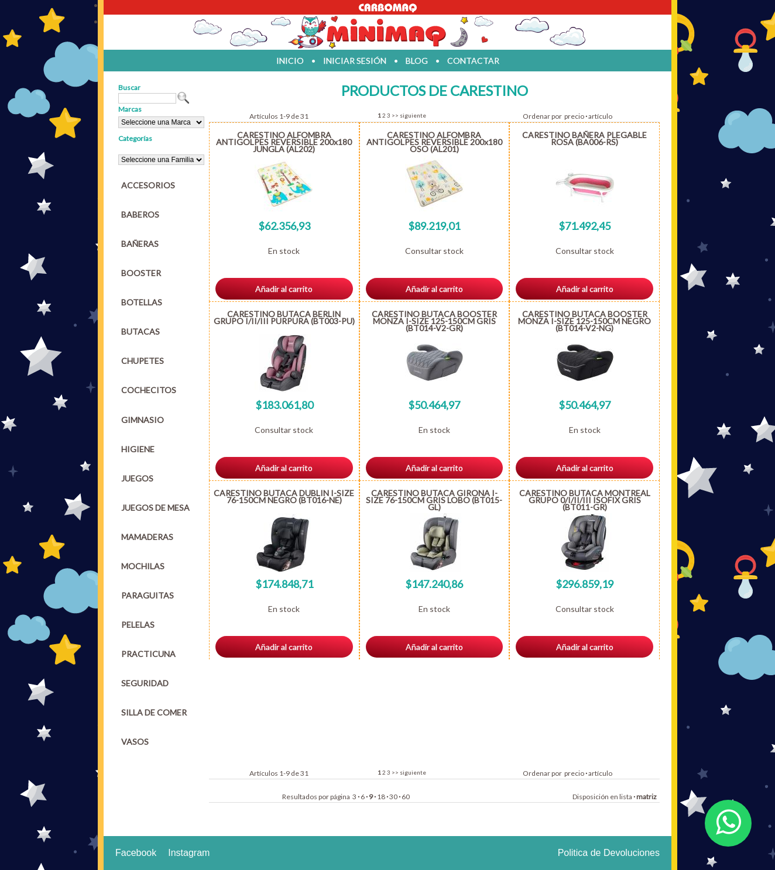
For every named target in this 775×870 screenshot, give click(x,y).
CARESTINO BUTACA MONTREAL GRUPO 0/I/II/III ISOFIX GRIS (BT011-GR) (584, 500)
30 (393, 796)
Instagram (189, 853)
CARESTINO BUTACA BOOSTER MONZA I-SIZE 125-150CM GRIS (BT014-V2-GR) (434, 321)
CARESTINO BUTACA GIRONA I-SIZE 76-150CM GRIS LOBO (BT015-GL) (434, 500)
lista (625, 796)
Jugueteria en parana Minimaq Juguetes (387, 32)
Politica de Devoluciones (609, 853)
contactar (473, 61)
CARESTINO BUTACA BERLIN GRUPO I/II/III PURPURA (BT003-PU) (284, 317)
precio (574, 116)
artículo (600, 116)
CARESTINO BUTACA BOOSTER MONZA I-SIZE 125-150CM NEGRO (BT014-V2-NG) (584, 321)
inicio (290, 61)
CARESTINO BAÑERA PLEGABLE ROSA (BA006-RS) (584, 138)
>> (395, 115)
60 (406, 796)
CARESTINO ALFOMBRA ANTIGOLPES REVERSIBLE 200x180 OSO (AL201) (434, 142)
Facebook (135, 853)
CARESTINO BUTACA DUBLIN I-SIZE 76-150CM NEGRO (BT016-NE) (284, 496)
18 (381, 796)
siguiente (413, 115)
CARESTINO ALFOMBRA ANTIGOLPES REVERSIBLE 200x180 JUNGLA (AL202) (284, 142)
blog (417, 61)
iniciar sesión (354, 61)
